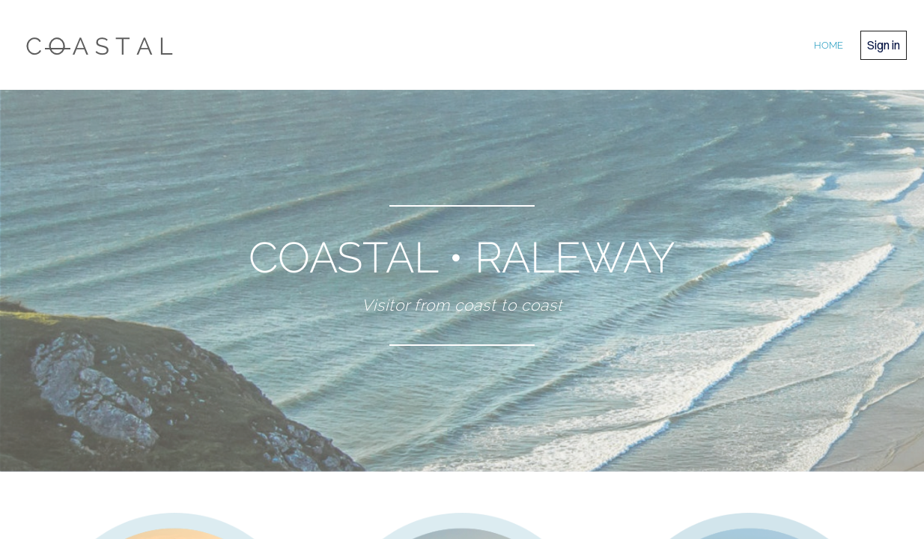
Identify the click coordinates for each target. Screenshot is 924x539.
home (828, 45)
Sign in (883, 44)
